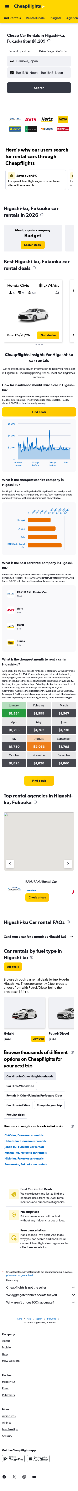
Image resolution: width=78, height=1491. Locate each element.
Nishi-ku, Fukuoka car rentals (24, 1158)
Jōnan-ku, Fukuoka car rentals (24, 1146)
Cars (19, 1318)
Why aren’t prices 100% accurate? (41, 1302)
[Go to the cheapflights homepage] (29, 6)
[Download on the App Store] (38, 1458)
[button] (7, 6)
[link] (33, 245)
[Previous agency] (10, 864)
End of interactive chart (5, 546)
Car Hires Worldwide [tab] (20, 1086)
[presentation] (49, 41)
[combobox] (19, 51)
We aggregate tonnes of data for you (41, 1294)
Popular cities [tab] (15, 1114)
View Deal (38, 1038)
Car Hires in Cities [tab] (18, 1105)
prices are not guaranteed (19, 1275)
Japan (39, 1318)
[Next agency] (68, 864)
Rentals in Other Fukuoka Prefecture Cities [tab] (34, 1095)
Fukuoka (51, 1318)
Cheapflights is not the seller (41, 1287)
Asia (29, 1318)
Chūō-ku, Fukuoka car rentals (24, 1135)
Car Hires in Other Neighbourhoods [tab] (29, 1076)
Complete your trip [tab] (49, 1105)
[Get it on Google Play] (13, 1458)
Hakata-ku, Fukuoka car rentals (25, 1141)
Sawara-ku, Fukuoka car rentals (26, 1164)
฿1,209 (38, 41)
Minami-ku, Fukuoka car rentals (26, 1152)
